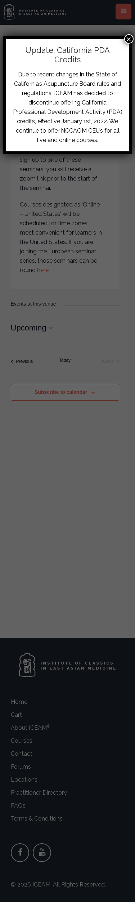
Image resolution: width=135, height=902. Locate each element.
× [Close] (128, 39)
